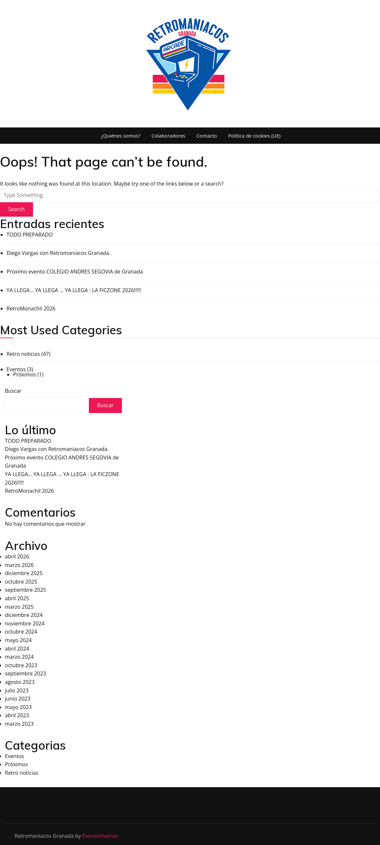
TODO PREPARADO (30, 234)
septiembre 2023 (25, 673)
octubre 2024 (21, 631)
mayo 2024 (18, 640)
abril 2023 (17, 715)
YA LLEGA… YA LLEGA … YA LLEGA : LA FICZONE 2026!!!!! (74, 290)
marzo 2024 (19, 656)
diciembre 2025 (23, 573)
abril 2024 (17, 648)
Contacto (206, 135)
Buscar (13, 390)
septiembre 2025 (25, 589)
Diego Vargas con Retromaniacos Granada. (58, 253)
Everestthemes (100, 835)
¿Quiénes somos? (120, 135)
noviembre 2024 (24, 623)
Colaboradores (168, 135)
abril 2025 (17, 598)
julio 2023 (16, 690)
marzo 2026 (19, 565)
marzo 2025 (19, 606)
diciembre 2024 (23, 615)
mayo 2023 (18, 707)
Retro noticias (23, 353)
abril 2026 (17, 556)
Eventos (16, 369)
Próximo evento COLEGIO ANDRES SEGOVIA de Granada (75, 271)
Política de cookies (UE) (254, 135)
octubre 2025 (21, 581)
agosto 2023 (20, 682)
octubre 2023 (21, 665)
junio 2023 (17, 698)
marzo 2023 (19, 723)
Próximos (24, 374)
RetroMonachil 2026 (31, 308)
